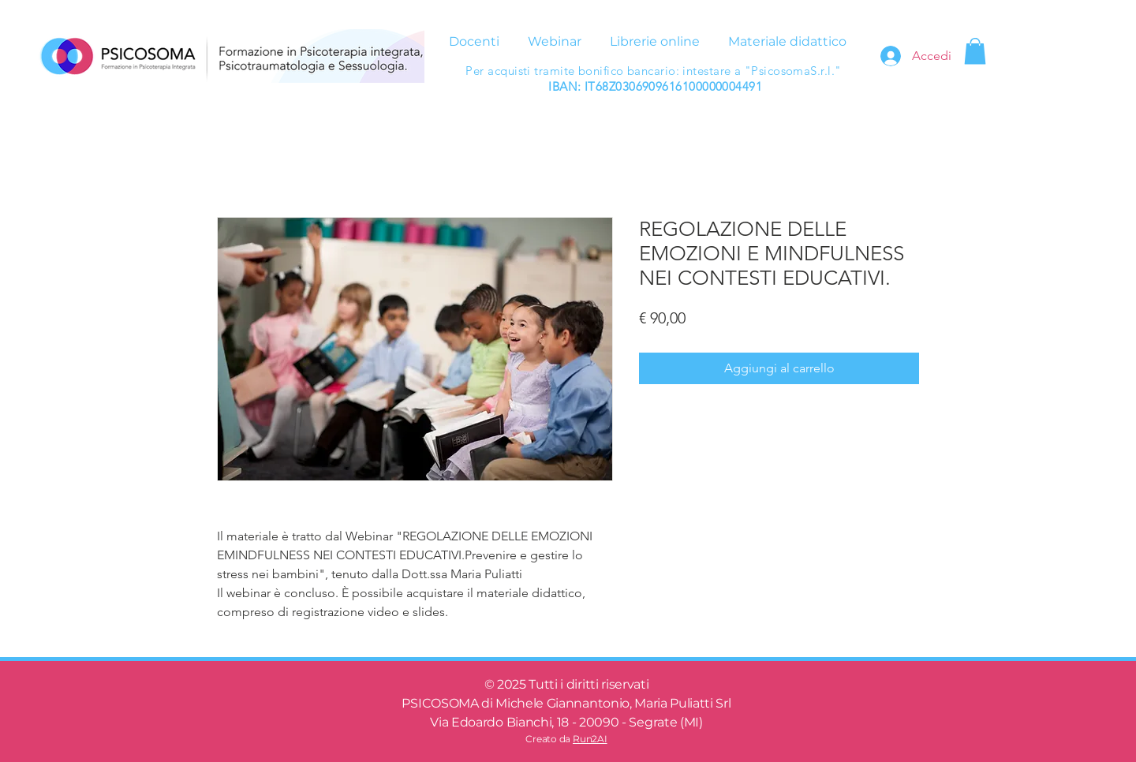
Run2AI (590, 739)
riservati (624, 684)
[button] (975, 51)
